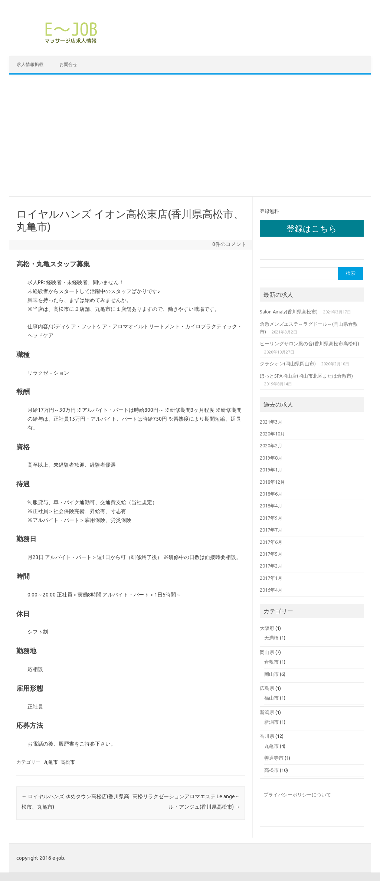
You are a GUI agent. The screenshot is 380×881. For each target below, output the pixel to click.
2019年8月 (271, 457)
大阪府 (267, 627)
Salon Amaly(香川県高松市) (289, 311)
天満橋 (271, 637)
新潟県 (267, 711)
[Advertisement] (190, 135)
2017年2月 (271, 565)
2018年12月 (272, 481)
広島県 (267, 687)
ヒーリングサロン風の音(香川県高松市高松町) (309, 343)
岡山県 (267, 651)
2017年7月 (271, 529)
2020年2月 (271, 445)
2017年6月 (271, 541)
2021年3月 (271, 421)
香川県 (267, 736)
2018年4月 (271, 505)
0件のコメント (229, 244)
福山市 (271, 697)
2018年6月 (271, 493)
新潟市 (271, 721)
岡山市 (271, 673)
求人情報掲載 (30, 64)
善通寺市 (274, 757)
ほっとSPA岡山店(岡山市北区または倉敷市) (306, 375)
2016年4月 (271, 589)
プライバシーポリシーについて (297, 794)
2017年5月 (271, 553)
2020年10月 (272, 433)
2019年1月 (271, 469)
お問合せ (68, 64)
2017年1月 (271, 577)
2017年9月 (271, 517)
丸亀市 (50, 762)
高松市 (67, 762)
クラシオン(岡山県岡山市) (288, 363)
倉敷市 (271, 661)
